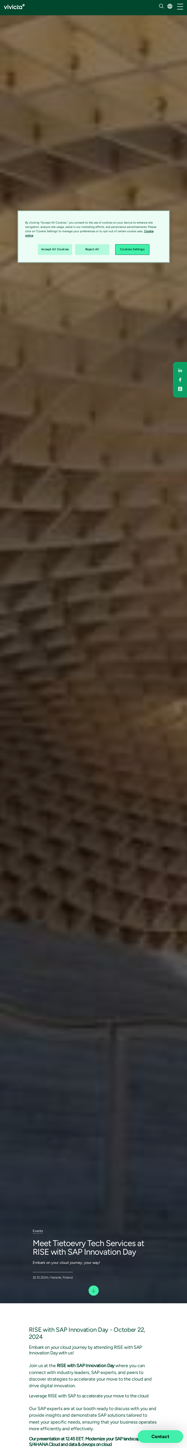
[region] (94, 236)
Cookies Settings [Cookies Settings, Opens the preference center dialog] (132, 249)
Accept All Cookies (55, 249)
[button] (170, 6)
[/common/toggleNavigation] (180, 6)
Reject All (92, 249)
